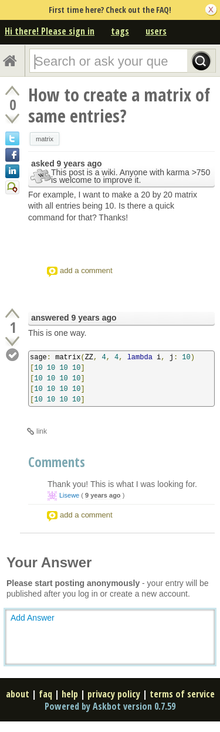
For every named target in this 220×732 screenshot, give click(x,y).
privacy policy (113, 693)
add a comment (86, 270)
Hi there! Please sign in (49, 31)
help (70, 693)
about (17, 693)
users (156, 31)
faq (45, 693)
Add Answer (33, 617)
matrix (44, 138)
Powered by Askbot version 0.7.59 (110, 706)
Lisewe (69, 495)
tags (120, 31)
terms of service (182, 693)
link (41, 431)
